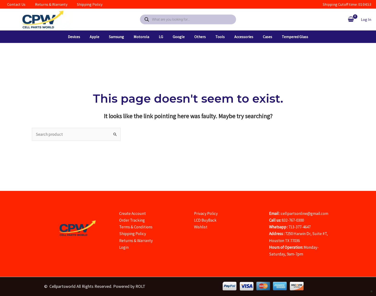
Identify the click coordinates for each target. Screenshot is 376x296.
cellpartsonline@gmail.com (304, 213)
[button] (64, 36)
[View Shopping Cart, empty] (351, 19)
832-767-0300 (293, 220)
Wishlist (200, 227)
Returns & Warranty (136, 240)
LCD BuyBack (205, 220)
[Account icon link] (366, 19)
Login (124, 247)
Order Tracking (132, 220)
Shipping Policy (132, 233)
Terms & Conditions (136, 227)
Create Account (132, 213)
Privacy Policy (206, 213)
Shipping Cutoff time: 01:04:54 (347, 4)
